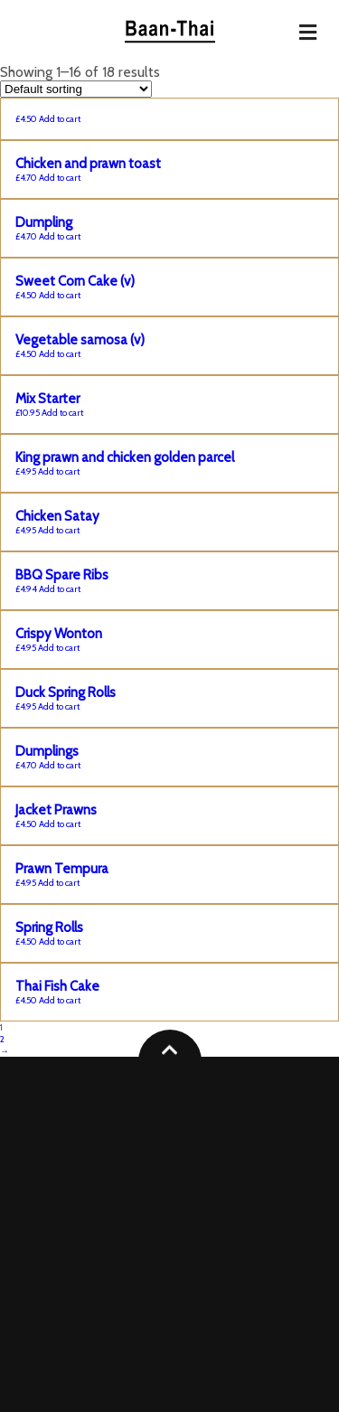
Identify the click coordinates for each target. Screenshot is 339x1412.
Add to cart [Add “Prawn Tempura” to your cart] (59, 883)
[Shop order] (76, 89)
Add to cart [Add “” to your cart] (59, 119)
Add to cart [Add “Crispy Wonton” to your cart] (59, 648)
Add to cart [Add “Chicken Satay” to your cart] (59, 530)
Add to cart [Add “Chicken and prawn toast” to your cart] (59, 178)
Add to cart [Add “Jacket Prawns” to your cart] (59, 824)
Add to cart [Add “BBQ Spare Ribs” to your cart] (59, 589)
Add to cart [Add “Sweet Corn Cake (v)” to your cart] (59, 295)
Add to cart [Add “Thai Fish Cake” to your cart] (59, 1000)
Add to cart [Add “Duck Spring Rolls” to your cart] (59, 706)
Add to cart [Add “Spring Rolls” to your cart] (59, 941)
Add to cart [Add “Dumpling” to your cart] (59, 236)
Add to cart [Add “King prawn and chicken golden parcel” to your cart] (59, 471)
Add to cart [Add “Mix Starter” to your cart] (62, 413)
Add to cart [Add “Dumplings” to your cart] (59, 765)
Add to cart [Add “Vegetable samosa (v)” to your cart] (59, 354)
